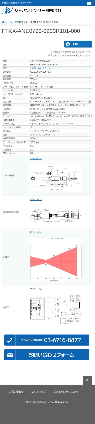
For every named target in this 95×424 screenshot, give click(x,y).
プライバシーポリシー (65, 391)
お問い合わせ (16, 391)
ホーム (8, 22)
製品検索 (19, 22)
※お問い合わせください (41, 68)
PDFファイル (36, 158)
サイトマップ (38, 391)
